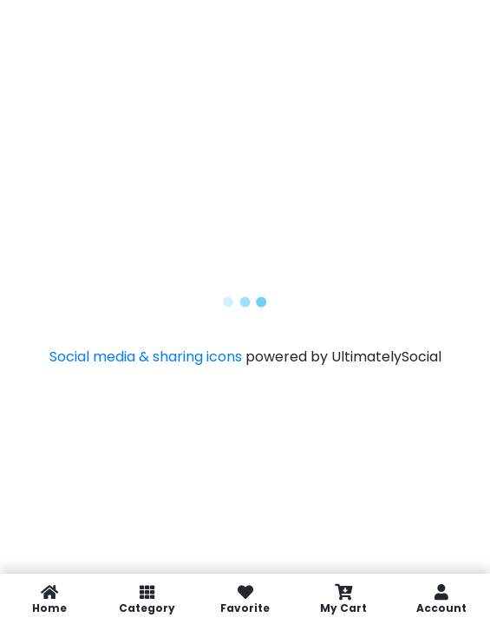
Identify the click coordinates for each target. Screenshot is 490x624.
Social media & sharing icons (147, 357)
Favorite (245, 599)
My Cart (343, 599)
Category (147, 599)
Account (441, 599)
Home (49, 599)
